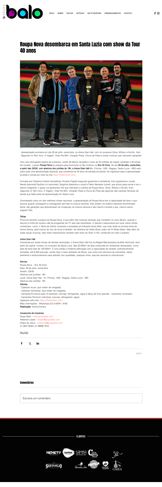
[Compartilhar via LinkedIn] (37, 343)
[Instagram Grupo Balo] (158, 13)
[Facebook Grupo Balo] (155, 13)
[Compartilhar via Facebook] (21, 343)
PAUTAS (24, 332)
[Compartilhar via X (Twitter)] (29, 343)
